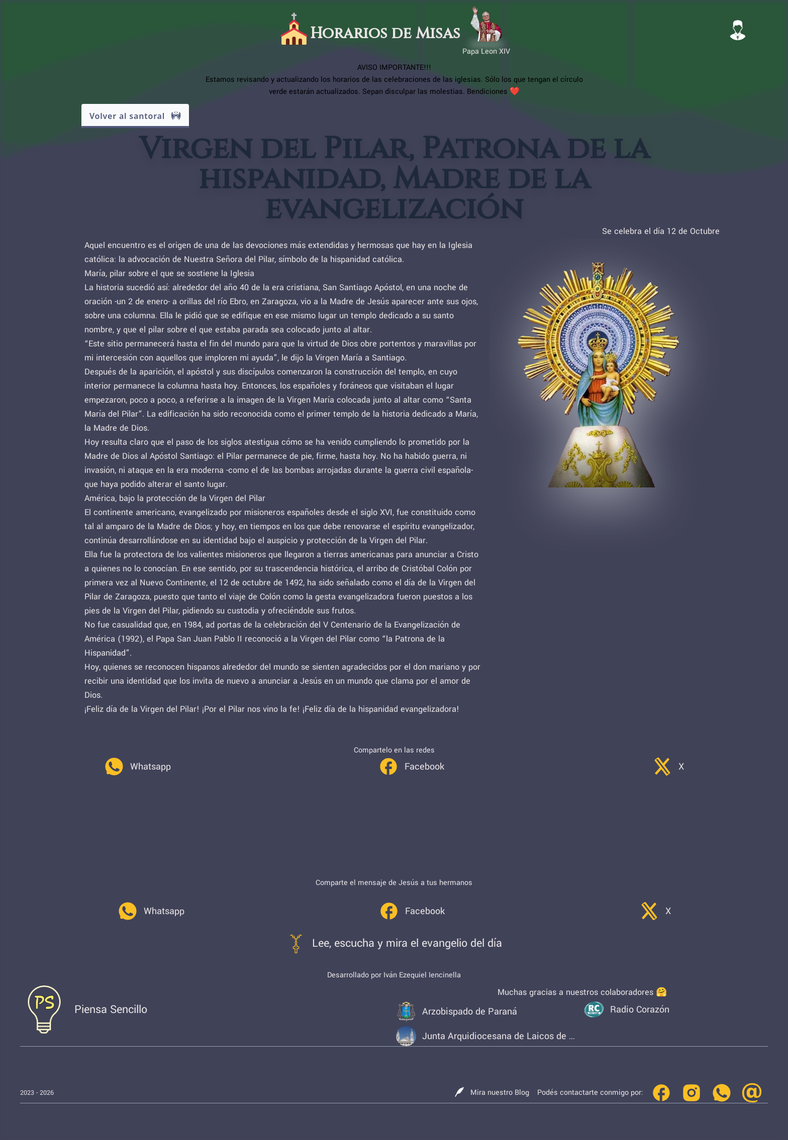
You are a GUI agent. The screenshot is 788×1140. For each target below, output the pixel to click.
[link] (137, 766)
